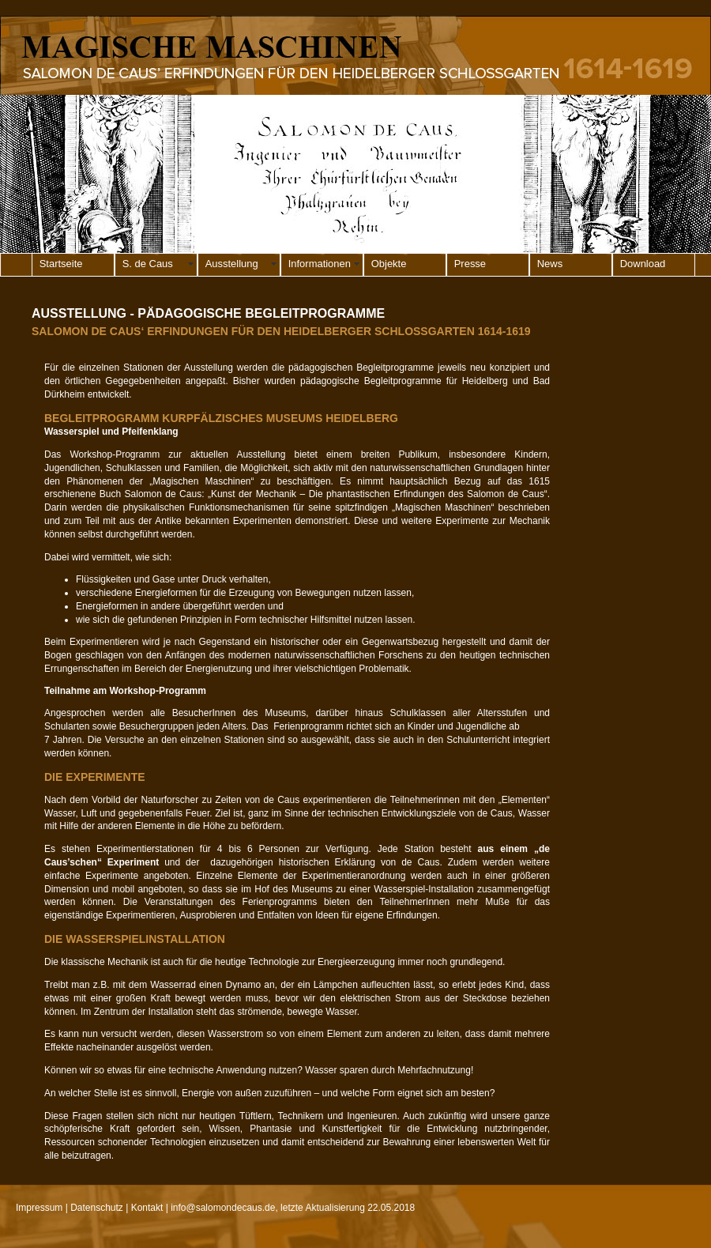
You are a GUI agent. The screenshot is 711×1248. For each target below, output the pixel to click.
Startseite (61, 264)
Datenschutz (96, 1207)
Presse (470, 264)
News (549, 264)
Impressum (39, 1207)
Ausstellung (231, 264)
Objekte (389, 264)
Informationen (319, 264)
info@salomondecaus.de (223, 1207)
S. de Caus (147, 264)
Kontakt (147, 1207)
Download (643, 264)
